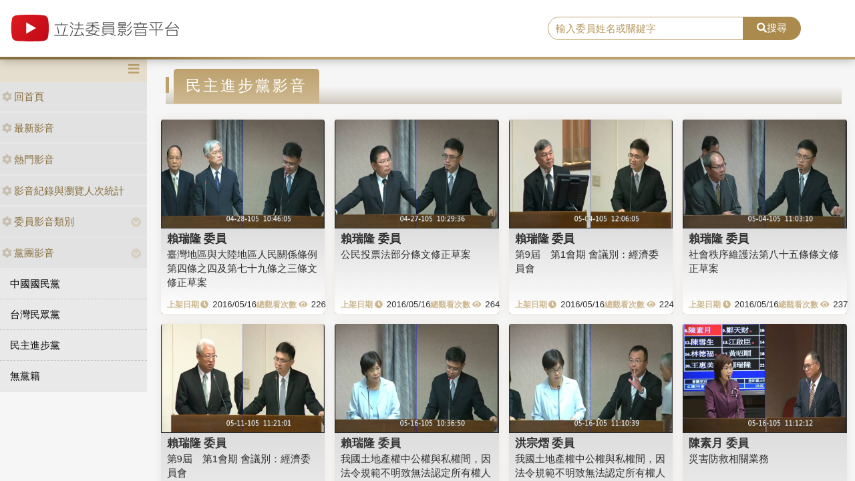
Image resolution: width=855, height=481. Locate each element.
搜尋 (772, 27)
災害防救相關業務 (729, 458)
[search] (645, 29)
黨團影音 (28, 253)
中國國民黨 (35, 283)
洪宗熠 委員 (545, 443)
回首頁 (23, 96)
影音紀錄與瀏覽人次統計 (63, 190)
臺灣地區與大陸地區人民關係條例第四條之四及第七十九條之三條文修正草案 (242, 269)
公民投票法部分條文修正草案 (406, 254)
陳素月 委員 (719, 443)
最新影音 (28, 128)
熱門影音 (28, 159)
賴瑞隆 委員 (197, 238)
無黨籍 (25, 375)
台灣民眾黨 (35, 314)
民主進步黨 (35, 345)
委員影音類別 (38, 221)
